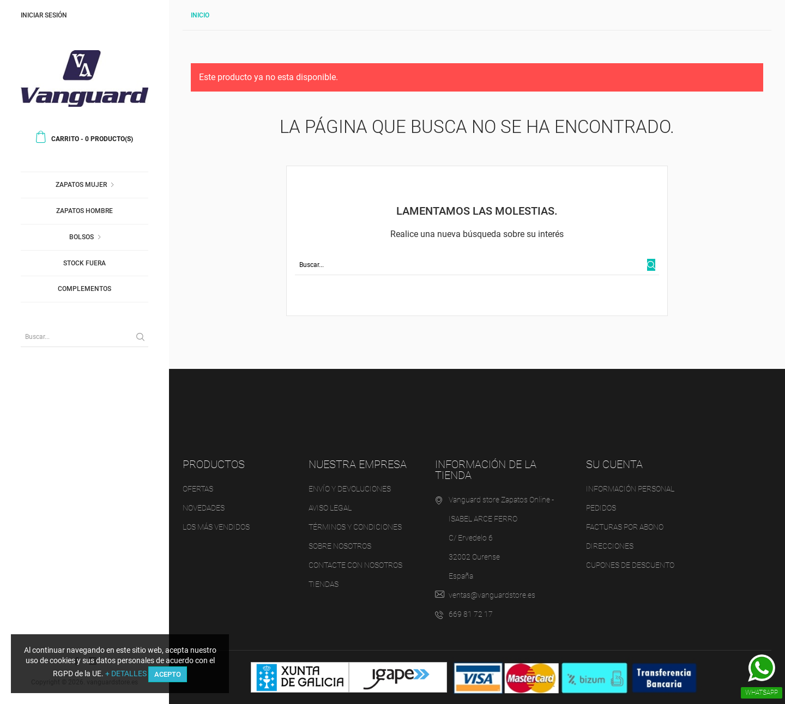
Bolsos (81, 237)
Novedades (204, 507)
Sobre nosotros (340, 546)
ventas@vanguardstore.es (492, 595)
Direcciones (609, 546)
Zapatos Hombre (84, 211)
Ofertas (198, 488)
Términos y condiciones (355, 527)
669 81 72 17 (471, 614)
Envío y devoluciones (350, 488)
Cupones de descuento (630, 565)
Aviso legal (330, 507)
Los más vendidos (216, 527)
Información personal (630, 488)
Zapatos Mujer (81, 185)
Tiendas (324, 584)
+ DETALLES (126, 673)
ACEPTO (167, 674)
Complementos (84, 289)
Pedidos (601, 507)
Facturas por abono (624, 527)
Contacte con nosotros (355, 565)
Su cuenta (614, 464)
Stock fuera (84, 263)
